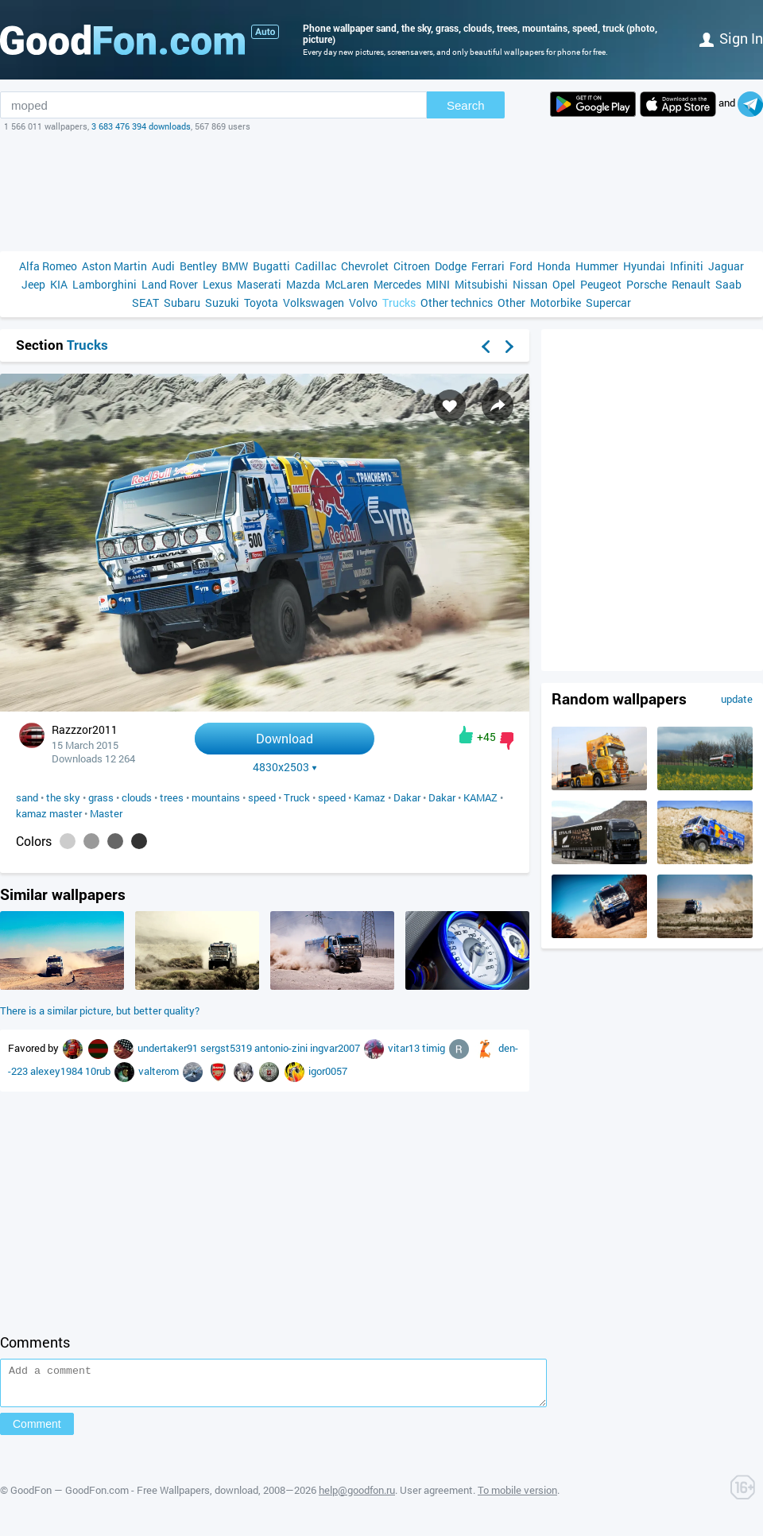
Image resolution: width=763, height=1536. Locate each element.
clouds (137, 797)
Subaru (182, 302)
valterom (159, 1071)
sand (27, 797)
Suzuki (222, 302)
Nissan (530, 284)
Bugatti (271, 265)
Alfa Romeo (48, 265)
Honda (554, 265)
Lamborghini (104, 284)
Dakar (406, 797)
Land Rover (169, 284)
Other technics (456, 302)
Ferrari (488, 265)
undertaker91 (168, 1048)
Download (284, 738)
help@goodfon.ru (357, 1497)
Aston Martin (114, 265)
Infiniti (686, 265)
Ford (521, 265)
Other (511, 302)
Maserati (259, 284)
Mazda (303, 284)
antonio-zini (282, 1048)
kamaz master (49, 813)
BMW (235, 265)
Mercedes (397, 284)
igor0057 (327, 1071)
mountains (216, 797)
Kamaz (369, 797)
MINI (438, 284)
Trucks (399, 302)
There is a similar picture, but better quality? (99, 1010)
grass (101, 797)
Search (466, 105)
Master (106, 813)
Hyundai (644, 265)
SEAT (145, 302)
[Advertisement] (381, 191)
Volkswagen (313, 302)
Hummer (596, 265)
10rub (99, 1071)
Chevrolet (365, 265)
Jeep (33, 284)
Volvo (363, 302)
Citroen (411, 265)
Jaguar (726, 265)
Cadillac (315, 265)
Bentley (198, 265)
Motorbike (555, 302)
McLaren (347, 284)
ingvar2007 (336, 1048)
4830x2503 (285, 767)
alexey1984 (57, 1071)
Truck (297, 797)
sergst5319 (227, 1048)
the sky (63, 797)
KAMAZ (480, 797)
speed (262, 797)
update (737, 698)
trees (172, 797)
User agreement (436, 1497)
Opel (563, 284)
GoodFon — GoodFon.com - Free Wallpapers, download (134, 1497)
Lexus (217, 284)
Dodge (451, 265)
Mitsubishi (481, 284)
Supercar (608, 302)
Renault (691, 284)
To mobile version (517, 1497)
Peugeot (601, 284)
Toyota (261, 302)
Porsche (646, 284)
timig (434, 1048)
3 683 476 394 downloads (141, 126)
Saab (728, 284)
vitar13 (405, 1048)
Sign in (731, 38)
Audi (163, 265)
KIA (59, 284)
